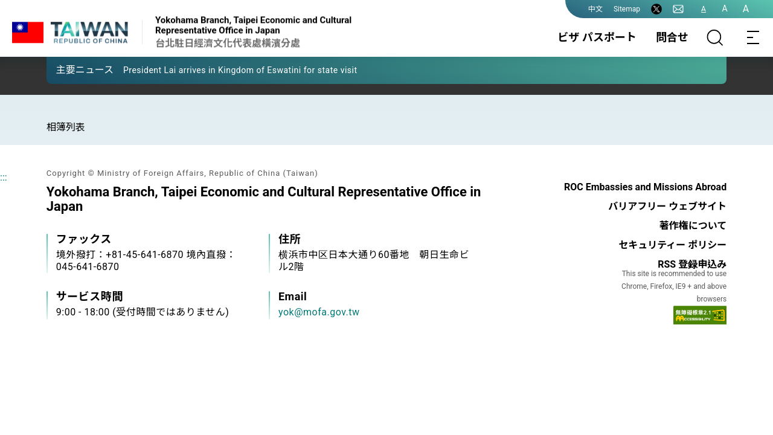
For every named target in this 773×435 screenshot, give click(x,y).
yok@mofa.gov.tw (319, 312)
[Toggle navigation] (753, 37)
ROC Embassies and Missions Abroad (645, 187)
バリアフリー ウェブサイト (667, 206)
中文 (595, 9)
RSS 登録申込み (692, 264)
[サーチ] (715, 37)
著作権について (693, 225)
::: (3, 177)
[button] (65, 69)
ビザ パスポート (597, 37)
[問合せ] (678, 9)
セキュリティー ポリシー (672, 245)
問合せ (672, 37)
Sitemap (627, 9)
